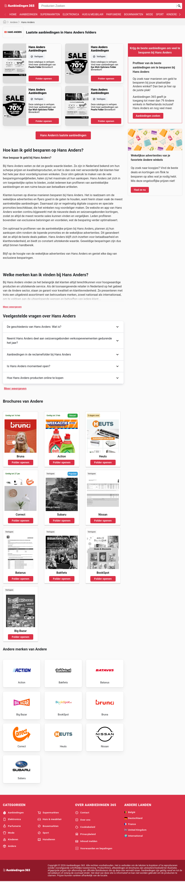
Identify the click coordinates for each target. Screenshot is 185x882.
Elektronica (71, 14)
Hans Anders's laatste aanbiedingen (63, 135)
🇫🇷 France (130, 824)
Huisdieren (46, 839)
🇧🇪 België (129, 812)
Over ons (82, 819)
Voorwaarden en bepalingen (93, 848)
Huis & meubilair (92, 14)
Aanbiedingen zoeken (148, 115)
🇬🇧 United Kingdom (135, 829)
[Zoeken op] (179, 6)
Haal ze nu (140, 189)
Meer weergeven (12, 306)
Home (13, 14)
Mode (149, 14)
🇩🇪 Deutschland (133, 818)
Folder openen (44, 78)
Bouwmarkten (133, 14)
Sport (160, 14)
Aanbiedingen (28, 14)
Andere (14, 22)
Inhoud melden (86, 841)
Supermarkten (50, 14)
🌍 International (133, 835)
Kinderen (172, 14)
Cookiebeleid (85, 827)
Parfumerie (113, 14)
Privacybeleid (85, 834)
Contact (82, 812)
